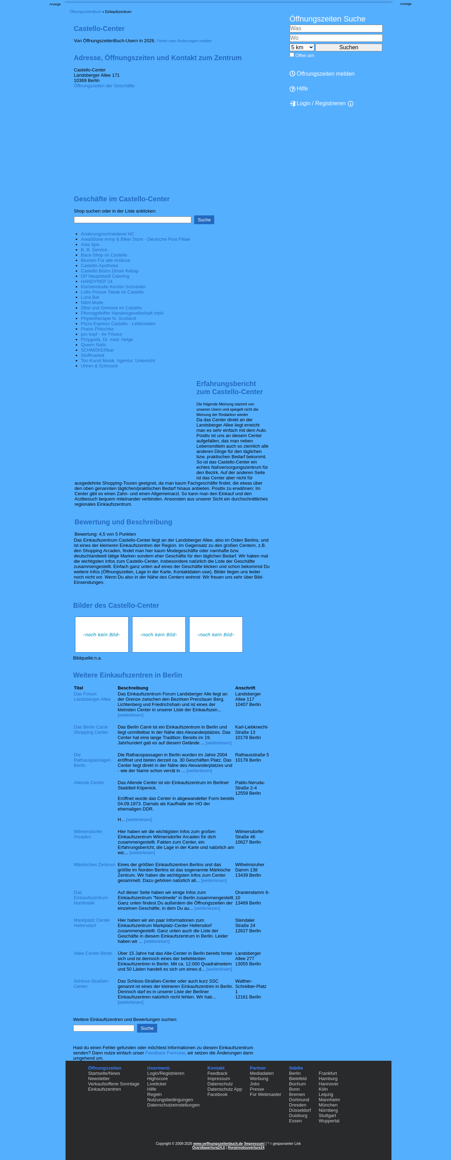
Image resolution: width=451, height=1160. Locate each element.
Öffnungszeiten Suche (328, 18)
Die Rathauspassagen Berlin (92, 760)
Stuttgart (327, 1115)
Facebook (218, 1094)
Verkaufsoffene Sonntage (114, 1083)
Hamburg (328, 1078)
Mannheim (329, 1099)
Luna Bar (90, 297)
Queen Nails (93, 344)
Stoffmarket (92, 355)
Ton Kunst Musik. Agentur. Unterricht (118, 360)
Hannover (328, 1083)
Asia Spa (90, 244)
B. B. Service (94, 249)
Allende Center (89, 782)
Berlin (295, 1073)
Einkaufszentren (104, 1089)
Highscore (157, 1078)
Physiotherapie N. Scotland (108, 318)
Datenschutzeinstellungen (173, 1105)
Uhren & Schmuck (99, 365)
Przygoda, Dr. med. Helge (107, 339)
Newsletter (99, 1078)
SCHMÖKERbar (97, 350)
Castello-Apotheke (99, 265)
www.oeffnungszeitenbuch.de (218, 1144)
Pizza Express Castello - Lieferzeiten (118, 323)
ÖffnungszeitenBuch (85, 12)
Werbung (259, 1078)
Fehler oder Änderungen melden (184, 41)
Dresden (297, 1105)
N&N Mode (92, 302)
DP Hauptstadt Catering (105, 276)
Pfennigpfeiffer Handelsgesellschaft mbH (122, 313)
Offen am (304, 55)
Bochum (297, 1083)
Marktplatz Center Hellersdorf (92, 923)
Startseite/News (104, 1073)
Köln (323, 1089)
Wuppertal (329, 1120)
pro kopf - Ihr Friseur (102, 334)
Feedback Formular (165, 1052)
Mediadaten (262, 1073)
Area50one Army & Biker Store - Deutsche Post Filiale (136, 239)
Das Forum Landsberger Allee (92, 696)
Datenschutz (220, 1083)
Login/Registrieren (166, 1073)
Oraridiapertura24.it (208, 1147)
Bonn (294, 1089)
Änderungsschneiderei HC (108, 234)
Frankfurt (328, 1073)
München (328, 1105)
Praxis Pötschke (97, 329)
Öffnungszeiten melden (322, 74)
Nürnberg (328, 1110)
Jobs (254, 1083)
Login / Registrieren (318, 103)
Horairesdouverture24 (246, 1147)
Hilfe (299, 89)
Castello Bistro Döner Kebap (110, 270)
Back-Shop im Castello (104, 255)
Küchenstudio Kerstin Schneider (113, 286)
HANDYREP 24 (97, 281)
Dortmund (299, 1099)
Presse (257, 1089)
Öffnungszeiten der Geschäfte (104, 85)
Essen (295, 1120)
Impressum (219, 1078)
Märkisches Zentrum (95, 864)
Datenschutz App (225, 1089)
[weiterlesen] (130, 715)
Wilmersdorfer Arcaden (88, 834)
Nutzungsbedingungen (170, 1099)
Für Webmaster (265, 1094)
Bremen (297, 1094)
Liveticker (157, 1083)
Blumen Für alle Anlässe (105, 260)
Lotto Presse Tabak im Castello (112, 292)
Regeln (154, 1094)
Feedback (218, 1073)
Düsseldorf (300, 1110)
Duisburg (298, 1115)
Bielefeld (298, 1078)
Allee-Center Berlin (93, 953)
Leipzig (326, 1094)
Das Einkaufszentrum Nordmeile (91, 898)
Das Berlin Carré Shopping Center (91, 729)
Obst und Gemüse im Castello (111, 307)
